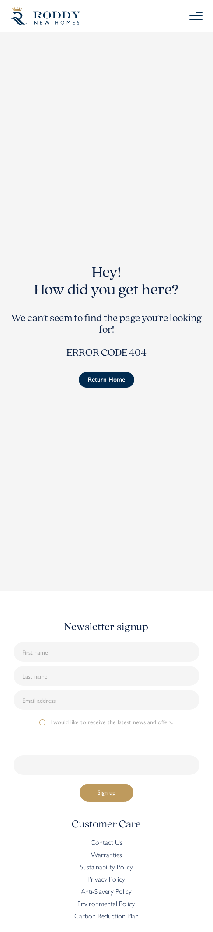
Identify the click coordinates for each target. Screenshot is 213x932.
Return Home (106, 379)
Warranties (106, 854)
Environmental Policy (106, 903)
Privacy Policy (106, 879)
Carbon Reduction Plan (106, 915)
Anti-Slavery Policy (106, 891)
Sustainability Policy (106, 866)
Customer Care (106, 824)
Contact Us (106, 842)
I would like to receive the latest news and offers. (111, 721)
